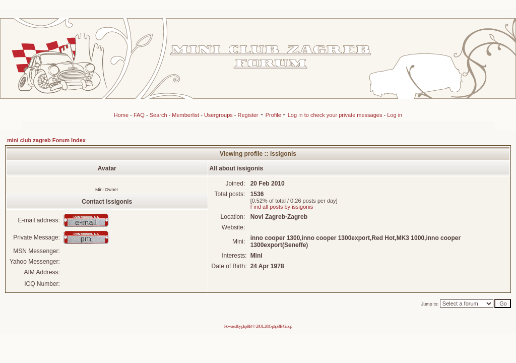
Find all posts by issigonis (281, 207)
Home (121, 115)
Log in (394, 115)
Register (248, 115)
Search (158, 115)
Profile (274, 115)
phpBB (246, 326)
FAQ (139, 115)
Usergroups (218, 115)
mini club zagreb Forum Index (46, 140)
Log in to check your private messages (336, 115)
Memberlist (185, 115)
